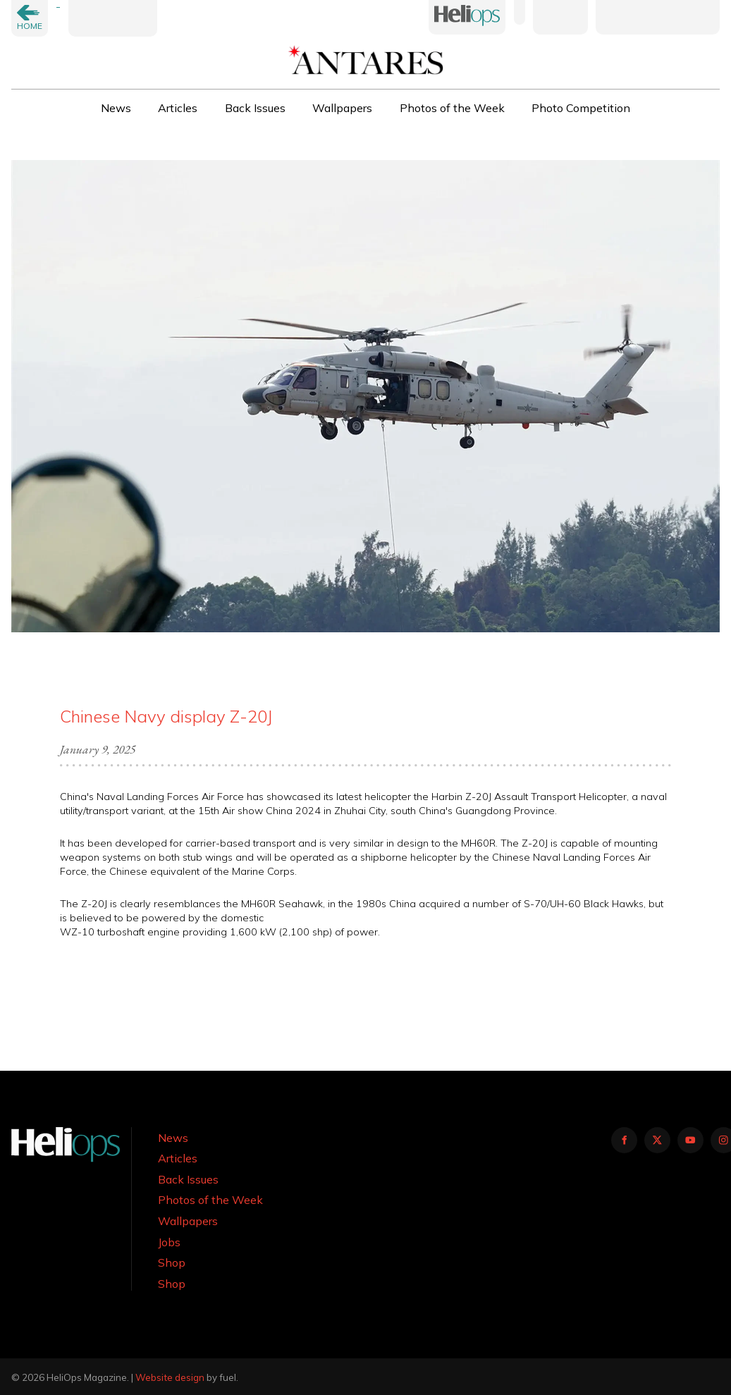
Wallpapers (342, 108)
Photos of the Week (452, 108)
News (116, 108)
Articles (177, 108)
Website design (169, 1377)
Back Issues (255, 108)
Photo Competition (581, 108)
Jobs (169, 1242)
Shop (171, 1262)
